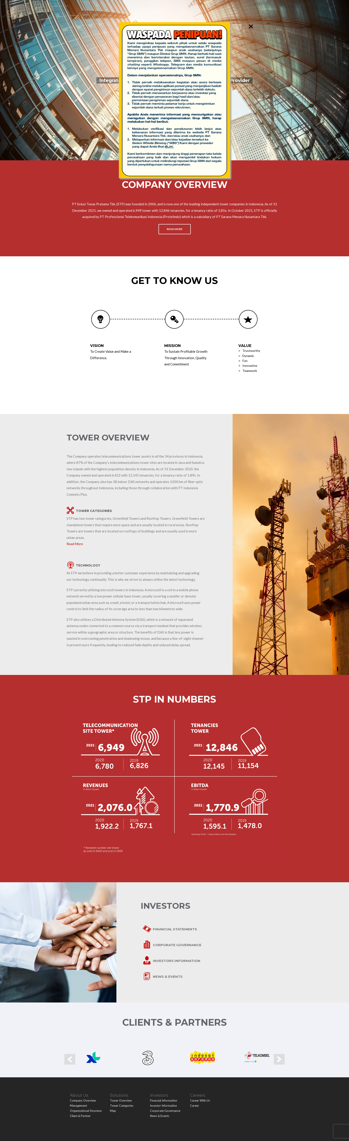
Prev (69, 1044)
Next (279, 1044)
